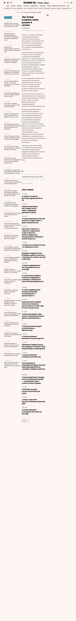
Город (14, 8)
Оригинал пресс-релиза (33, 238)
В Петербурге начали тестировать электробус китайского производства (11, 204)
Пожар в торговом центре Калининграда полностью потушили (11, 324)
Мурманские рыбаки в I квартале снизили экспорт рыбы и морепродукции (11, 345)
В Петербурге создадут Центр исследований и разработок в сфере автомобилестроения (12, 171)
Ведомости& (19, 8)
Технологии (26, 5)
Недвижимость (34, 5)
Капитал (59, 8)
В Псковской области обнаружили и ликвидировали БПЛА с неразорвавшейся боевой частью (12, 160)
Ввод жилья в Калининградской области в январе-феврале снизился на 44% (12, 49)
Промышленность (66, 8)
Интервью (69, 5)
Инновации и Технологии (49, 8)
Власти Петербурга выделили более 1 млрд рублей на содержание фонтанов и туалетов (12, 260)
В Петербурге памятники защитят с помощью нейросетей (11, 291)
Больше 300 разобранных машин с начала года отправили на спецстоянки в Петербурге (12, 83)
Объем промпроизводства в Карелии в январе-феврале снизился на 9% (12, 94)
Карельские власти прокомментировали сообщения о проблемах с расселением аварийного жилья (11, 37)
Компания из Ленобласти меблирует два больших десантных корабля (11, 237)
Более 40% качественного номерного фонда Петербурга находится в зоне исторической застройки (12, 226)
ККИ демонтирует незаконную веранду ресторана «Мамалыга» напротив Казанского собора (12, 303)
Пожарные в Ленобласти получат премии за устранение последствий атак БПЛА (12, 182)
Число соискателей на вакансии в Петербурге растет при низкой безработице (12, 314)
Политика (13, 5)
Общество (19, 5)
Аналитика (30, 8)
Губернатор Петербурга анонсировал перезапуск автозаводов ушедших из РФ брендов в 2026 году (12, 193)
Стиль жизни (43, 5)
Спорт (25, 8)
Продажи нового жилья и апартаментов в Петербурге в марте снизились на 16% (12, 25)
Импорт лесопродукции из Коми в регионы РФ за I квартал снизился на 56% (11, 115)
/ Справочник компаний (36, 12)
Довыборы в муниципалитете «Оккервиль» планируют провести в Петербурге (12, 60)
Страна (35, 8)
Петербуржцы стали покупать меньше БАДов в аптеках (12, 354)
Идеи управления (7, 8)
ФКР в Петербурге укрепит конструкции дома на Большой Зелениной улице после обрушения (12, 126)
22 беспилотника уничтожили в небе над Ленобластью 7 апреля (13, 214)
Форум (49, 5)
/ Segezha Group (27, 14)
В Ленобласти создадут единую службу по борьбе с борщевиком (13, 281)
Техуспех (40, 8)
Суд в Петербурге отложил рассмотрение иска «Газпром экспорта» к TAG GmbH (12, 148)
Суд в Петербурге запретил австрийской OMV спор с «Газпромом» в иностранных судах (12, 365)
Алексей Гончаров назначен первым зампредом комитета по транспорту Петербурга (12, 137)
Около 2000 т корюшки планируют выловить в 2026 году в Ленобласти (12, 105)
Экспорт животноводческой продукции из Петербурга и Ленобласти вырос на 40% (12, 72)
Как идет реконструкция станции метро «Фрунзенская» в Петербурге (12, 334)
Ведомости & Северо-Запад (58, 5)
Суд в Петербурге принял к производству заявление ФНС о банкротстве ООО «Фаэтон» (13, 248)
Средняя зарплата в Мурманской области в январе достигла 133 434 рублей (12, 271)
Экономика (6, 5)
